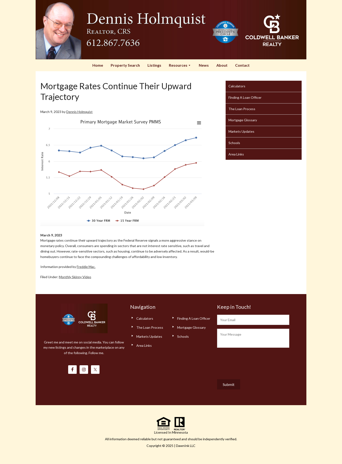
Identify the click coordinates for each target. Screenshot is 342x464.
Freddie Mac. (86, 267)
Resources (180, 65)
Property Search (125, 65)
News (204, 65)
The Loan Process (241, 109)
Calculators (236, 86)
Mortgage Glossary (242, 120)
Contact (242, 65)
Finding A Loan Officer (244, 97)
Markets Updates (241, 131)
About (222, 65)
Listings (154, 65)
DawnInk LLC (185, 446)
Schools (234, 143)
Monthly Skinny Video (75, 277)
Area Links (236, 154)
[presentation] (253, 362)
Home (97, 65)
